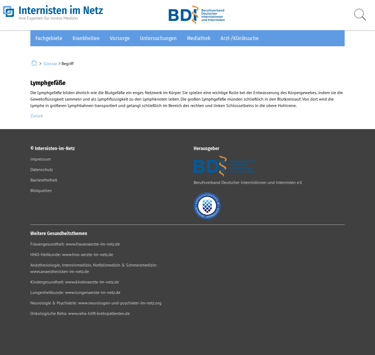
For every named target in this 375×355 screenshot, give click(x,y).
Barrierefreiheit (43, 180)
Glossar (50, 63)
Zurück (36, 115)
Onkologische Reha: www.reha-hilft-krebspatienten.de (80, 313)
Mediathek (198, 38)
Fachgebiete (48, 38)
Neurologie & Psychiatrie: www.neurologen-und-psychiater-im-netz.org (95, 303)
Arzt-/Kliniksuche (240, 38)
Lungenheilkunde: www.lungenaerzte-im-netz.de (75, 292)
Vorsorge (120, 38)
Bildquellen (41, 190)
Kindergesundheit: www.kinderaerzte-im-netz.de (74, 282)
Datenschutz (41, 169)
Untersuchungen (158, 38)
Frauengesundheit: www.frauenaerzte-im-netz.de (75, 244)
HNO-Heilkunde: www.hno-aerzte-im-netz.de (71, 254)
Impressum (40, 159)
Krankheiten (86, 38)
